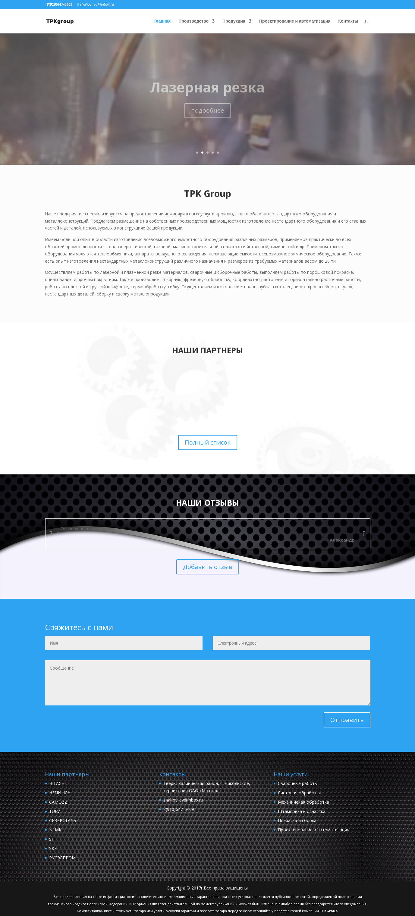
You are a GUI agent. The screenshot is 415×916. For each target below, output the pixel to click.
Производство (193, 21)
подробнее (207, 110)
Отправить (347, 720)
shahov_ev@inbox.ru (183, 800)
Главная (162, 21)
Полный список (208, 442)
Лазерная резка (207, 87)
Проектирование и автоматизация (295, 21)
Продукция (233, 21)
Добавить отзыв (207, 567)
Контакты (348, 21)
